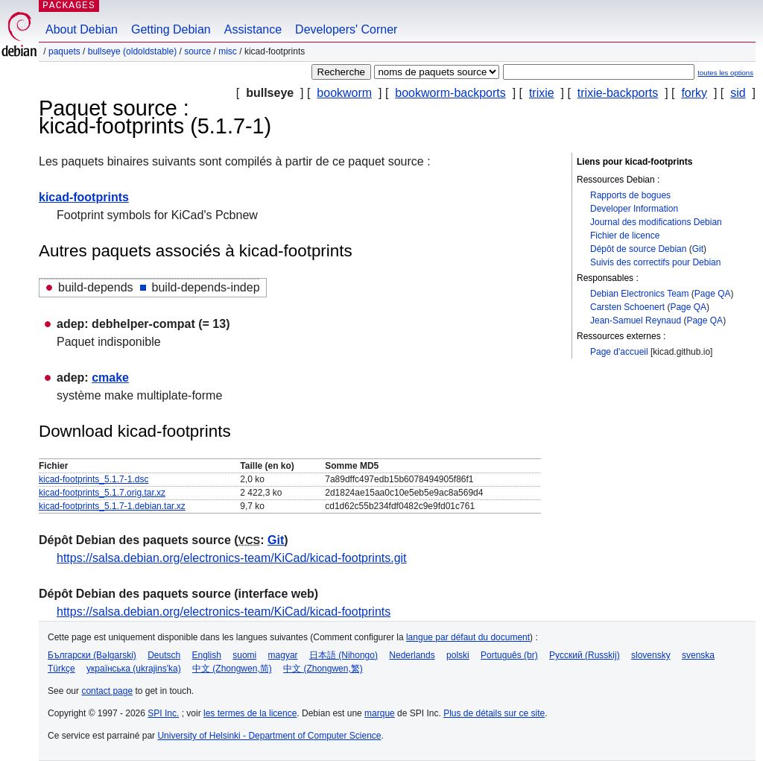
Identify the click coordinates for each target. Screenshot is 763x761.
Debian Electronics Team (639, 293)
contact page (107, 691)
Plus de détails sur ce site (494, 713)
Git (697, 249)
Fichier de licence (624, 235)
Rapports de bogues (630, 195)
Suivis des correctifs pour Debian (655, 262)
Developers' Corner (346, 29)
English (206, 655)
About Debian (81, 29)
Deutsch (164, 655)
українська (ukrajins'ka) (133, 668)
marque (379, 713)
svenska (698, 655)
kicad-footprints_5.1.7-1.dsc (93, 479)
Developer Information (634, 208)
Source (197, 51)
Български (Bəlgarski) (92, 655)
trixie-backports (617, 92)
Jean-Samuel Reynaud (635, 320)
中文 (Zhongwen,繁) (323, 668)
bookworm (344, 92)
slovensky (651, 655)
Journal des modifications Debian (656, 222)
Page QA (712, 293)
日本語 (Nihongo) (343, 655)
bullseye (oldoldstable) (132, 51)
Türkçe (61, 668)
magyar (283, 655)
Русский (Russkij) (584, 655)
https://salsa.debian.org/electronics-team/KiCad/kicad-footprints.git (232, 558)
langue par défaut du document (468, 637)
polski (457, 655)
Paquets (64, 51)
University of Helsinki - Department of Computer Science (269, 735)
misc (227, 51)
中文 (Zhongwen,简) (232, 668)
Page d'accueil (619, 352)
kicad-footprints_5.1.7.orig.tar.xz (102, 492)
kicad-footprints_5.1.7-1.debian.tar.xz (112, 506)
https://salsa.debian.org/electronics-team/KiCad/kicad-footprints (223, 611)
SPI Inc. (163, 713)
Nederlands (411, 655)
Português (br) (509, 655)
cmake (110, 377)
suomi (244, 655)
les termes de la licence (250, 713)
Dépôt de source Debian (638, 249)
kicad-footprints (84, 197)
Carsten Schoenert (627, 307)
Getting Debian (171, 29)
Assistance (253, 29)
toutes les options (725, 73)
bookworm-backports (450, 92)
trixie (541, 92)
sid (737, 92)
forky (694, 92)
